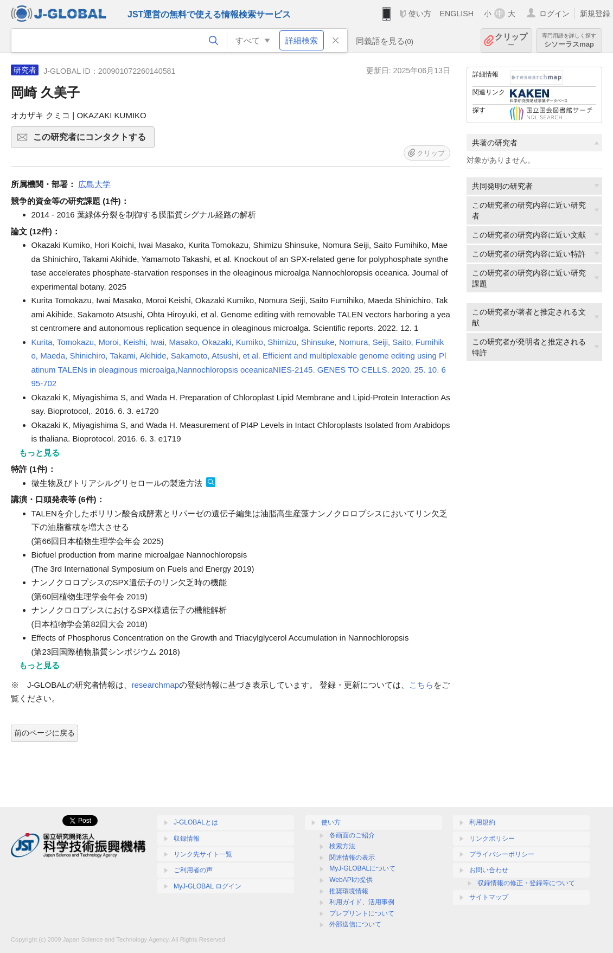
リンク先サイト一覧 (203, 854)
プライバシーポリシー (501, 854)
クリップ (511, 40)
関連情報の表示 (352, 857)
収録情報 (187, 838)
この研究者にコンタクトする (92, 140)
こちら (421, 684)
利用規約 (482, 822)
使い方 (419, 13)
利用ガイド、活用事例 (361, 902)
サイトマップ (488, 897)
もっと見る (39, 452)
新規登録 (595, 13)
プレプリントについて (361, 913)
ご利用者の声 (193, 870)
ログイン (554, 13)
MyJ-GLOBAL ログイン (207, 886)
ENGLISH (456, 13)
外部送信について (355, 924)
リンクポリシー (492, 838)
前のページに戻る (44, 732)
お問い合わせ (488, 870)
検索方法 (342, 846)
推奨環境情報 (348, 891)
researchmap (156, 684)
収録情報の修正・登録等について (526, 883)
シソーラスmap (569, 40)
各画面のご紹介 (352, 835)
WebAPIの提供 (351, 880)
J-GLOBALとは (196, 822)
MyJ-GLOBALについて (362, 868)
